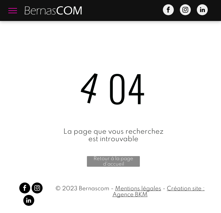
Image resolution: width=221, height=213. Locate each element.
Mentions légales (138, 189)
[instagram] (185, 10)
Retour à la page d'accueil (113, 161)
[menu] (12, 10)
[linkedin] (202, 10)
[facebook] (168, 10)
